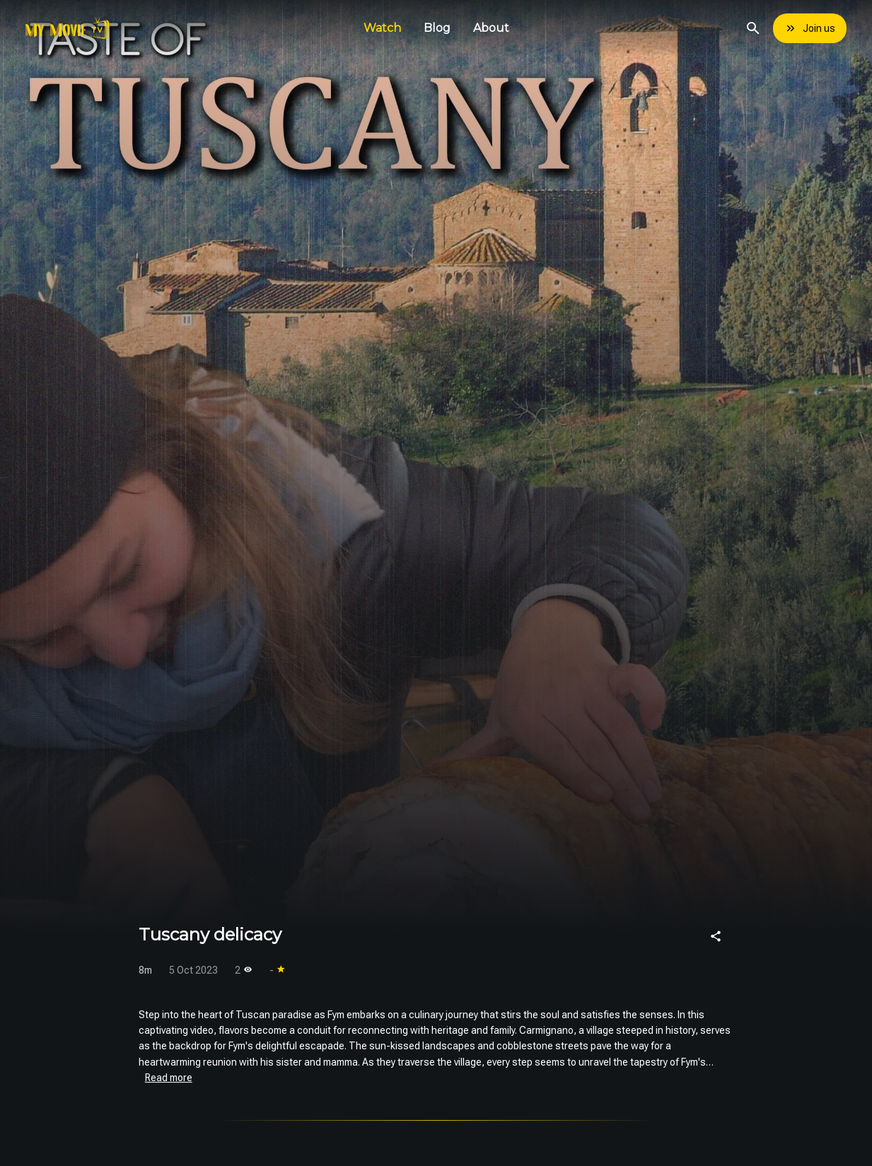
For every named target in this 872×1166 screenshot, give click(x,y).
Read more (168, 1077)
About (491, 28)
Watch (382, 28)
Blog (437, 28)
